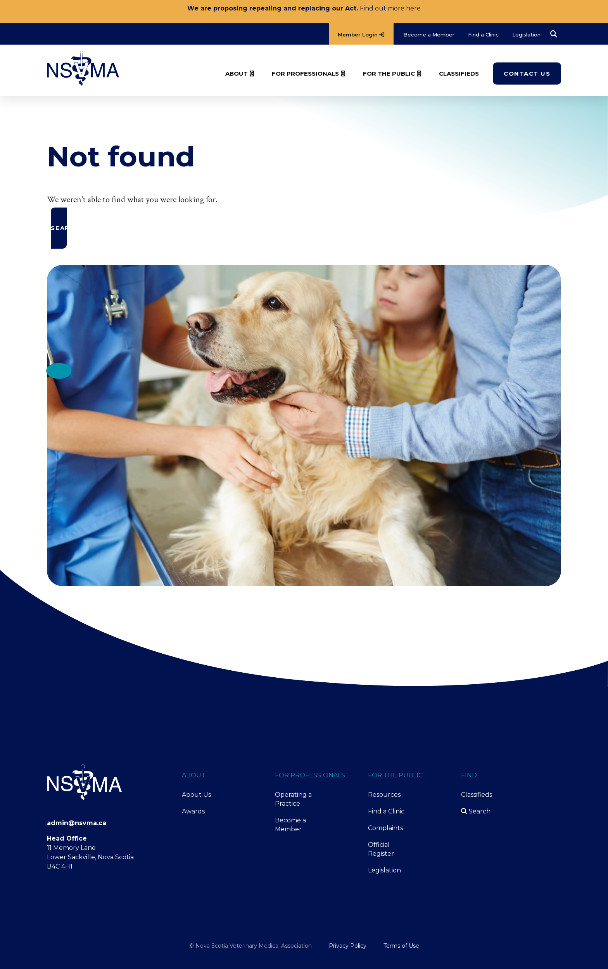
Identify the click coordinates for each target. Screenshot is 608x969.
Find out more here (390, 8)
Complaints (385, 828)
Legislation (384, 870)
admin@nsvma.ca (76, 823)
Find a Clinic (386, 811)
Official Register (381, 849)
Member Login (361, 34)
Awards (193, 811)
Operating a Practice (293, 799)
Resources (384, 794)
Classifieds (476, 794)
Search (476, 811)
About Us (196, 794)
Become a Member (290, 825)
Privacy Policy (347, 945)
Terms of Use (401, 945)
